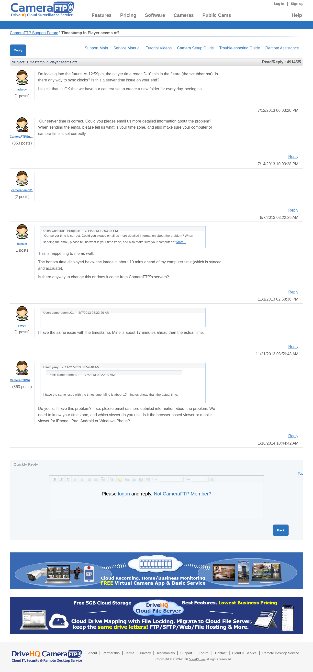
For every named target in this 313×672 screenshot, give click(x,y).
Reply (18, 50)
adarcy (22, 89)
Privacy (145, 653)
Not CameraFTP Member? (182, 493)
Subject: (18, 62)
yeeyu (22, 325)
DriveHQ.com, (197, 659)
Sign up (297, 4)
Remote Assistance (282, 48)
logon (124, 493)
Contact (221, 653)
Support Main (96, 48)
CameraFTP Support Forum (34, 33)
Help (297, 15)
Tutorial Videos (159, 48)
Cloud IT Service (244, 653)
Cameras (184, 15)
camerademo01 (22, 190)
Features (102, 15)
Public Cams (216, 15)
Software (155, 15)
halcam (22, 244)
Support (186, 653)
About (92, 653)
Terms (129, 653)
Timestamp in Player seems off (90, 33)
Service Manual (126, 48)
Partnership (111, 653)
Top (300, 473)
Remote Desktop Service (280, 653)
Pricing (128, 15)
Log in (279, 4)
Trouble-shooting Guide (239, 48)
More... (181, 242)
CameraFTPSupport (23, 136)
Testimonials (165, 653)
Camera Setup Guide (195, 48)
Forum (203, 653)
